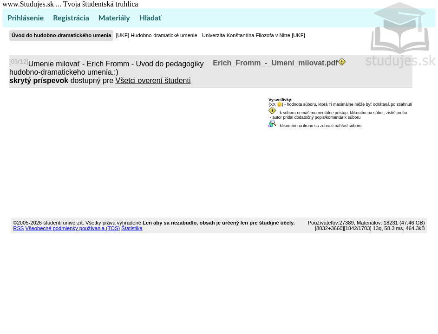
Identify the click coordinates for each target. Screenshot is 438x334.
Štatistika (131, 228)
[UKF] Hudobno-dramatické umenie (156, 35)
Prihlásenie (25, 17)
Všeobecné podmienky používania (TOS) (72, 228)
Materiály (114, 17)
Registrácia (71, 17)
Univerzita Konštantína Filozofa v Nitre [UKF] (253, 35)
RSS (18, 228)
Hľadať (150, 17)
